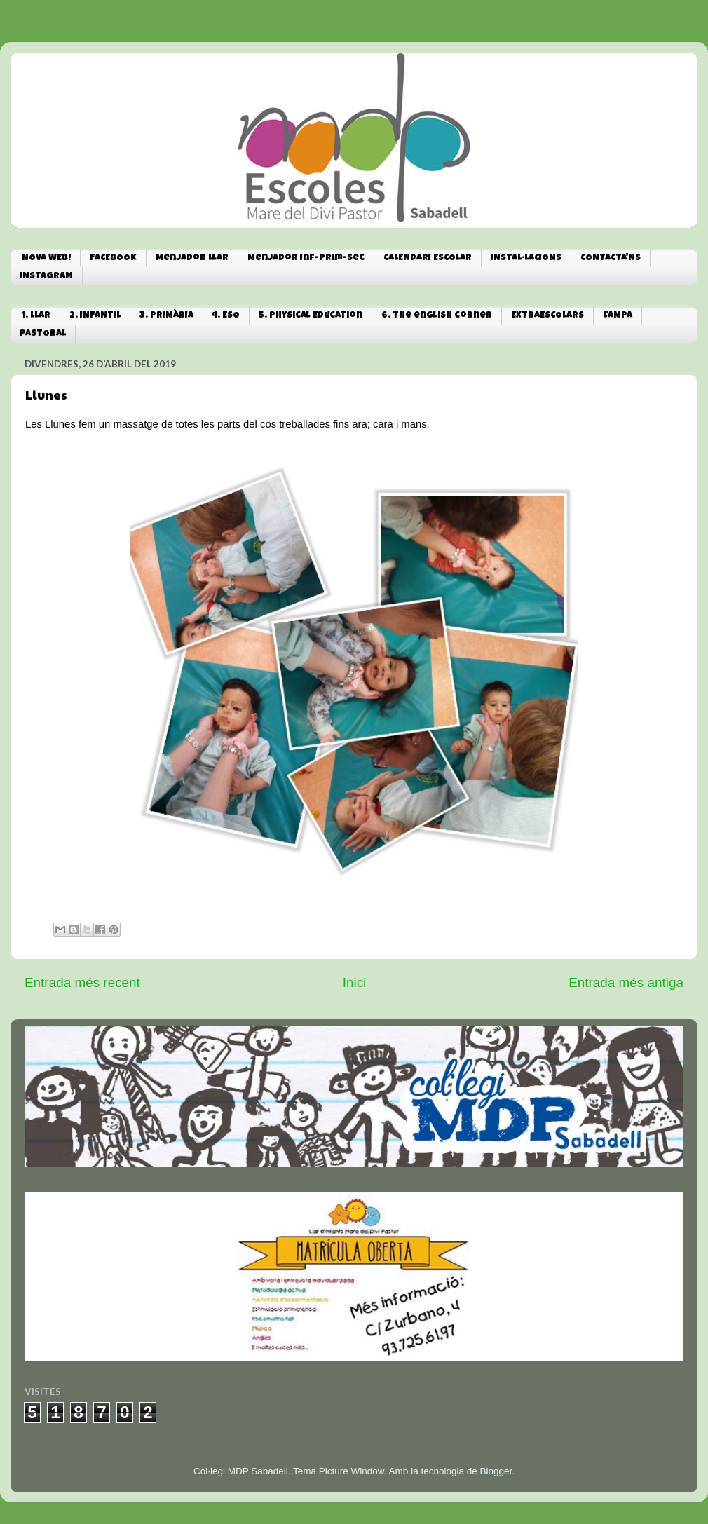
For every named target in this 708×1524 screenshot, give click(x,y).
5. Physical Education (310, 315)
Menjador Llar (192, 258)
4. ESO (226, 315)
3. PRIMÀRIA (166, 315)
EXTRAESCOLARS (547, 315)
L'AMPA (617, 315)
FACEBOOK (113, 258)
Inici (355, 982)
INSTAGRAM (46, 276)
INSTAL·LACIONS (526, 258)
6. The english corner (436, 315)
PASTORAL (43, 334)
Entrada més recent (82, 982)
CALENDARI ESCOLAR (427, 258)
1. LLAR (36, 315)
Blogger (495, 1471)
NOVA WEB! (46, 258)
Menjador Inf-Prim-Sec (306, 258)
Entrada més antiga (626, 982)
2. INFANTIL (95, 315)
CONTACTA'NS (610, 258)
